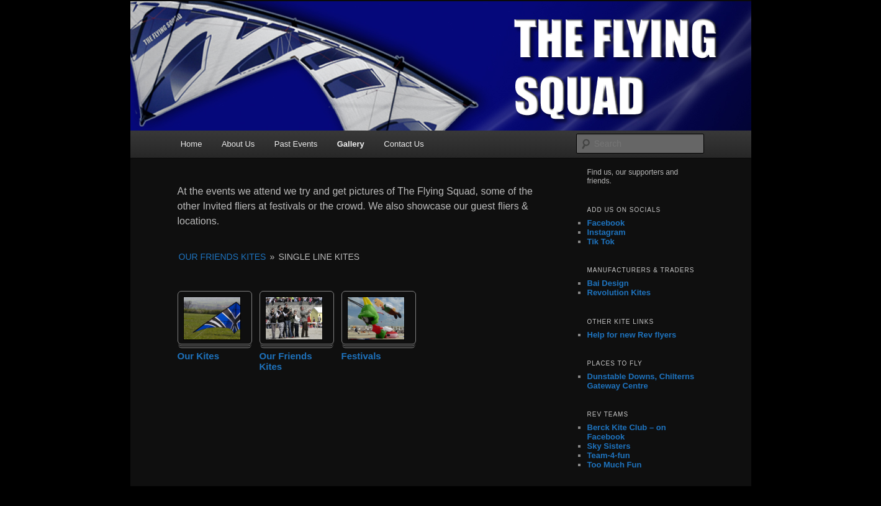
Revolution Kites (619, 292)
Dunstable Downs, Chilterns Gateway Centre (641, 381)
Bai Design (608, 283)
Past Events (295, 144)
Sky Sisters (609, 446)
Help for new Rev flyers (632, 334)
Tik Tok (601, 241)
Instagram (606, 232)
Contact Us (403, 144)
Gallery (350, 144)
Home (191, 144)
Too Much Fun (614, 464)
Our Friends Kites (222, 257)
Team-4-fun (608, 455)
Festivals (361, 356)
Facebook (606, 223)
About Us (238, 144)
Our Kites (199, 356)
